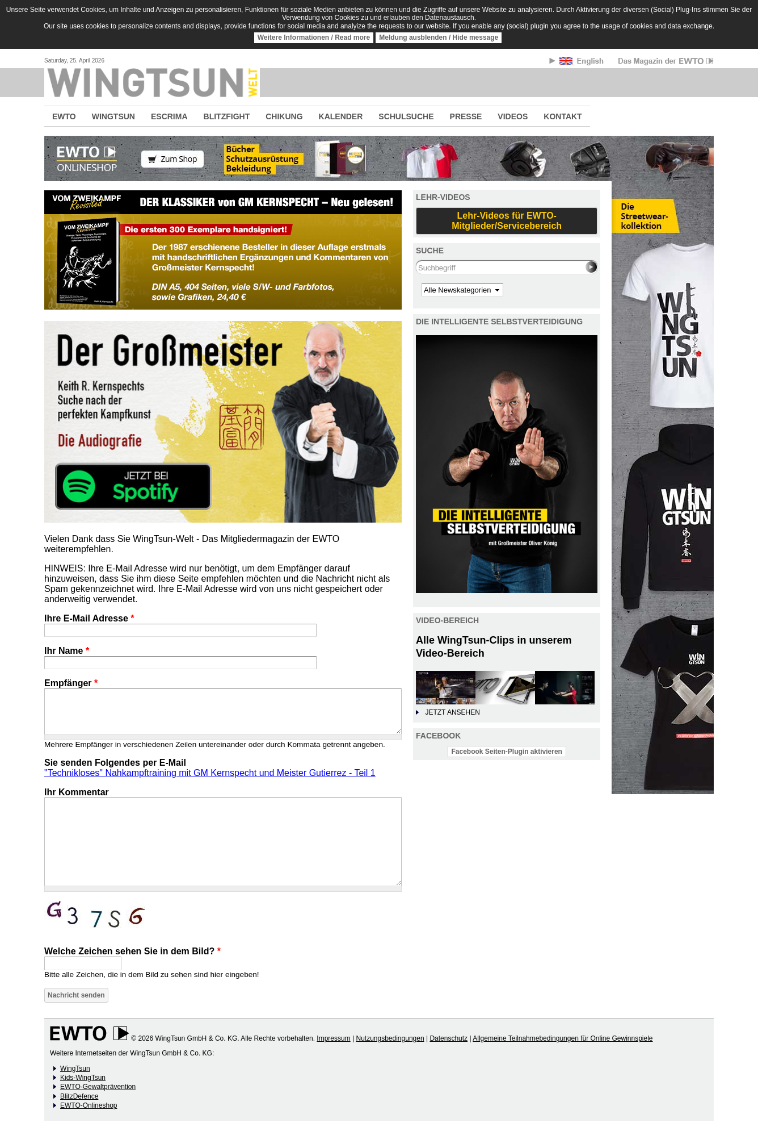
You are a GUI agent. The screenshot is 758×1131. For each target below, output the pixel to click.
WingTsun (75, 1068)
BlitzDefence (79, 1096)
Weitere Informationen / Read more (314, 37)
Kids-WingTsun (83, 1078)
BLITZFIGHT (227, 116)
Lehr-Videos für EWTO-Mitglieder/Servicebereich (507, 221)
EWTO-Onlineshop (88, 1105)
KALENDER (341, 116)
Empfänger (71, 683)
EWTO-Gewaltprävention (98, 1087)
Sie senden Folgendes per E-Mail (115, 762)
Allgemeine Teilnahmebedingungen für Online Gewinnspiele (562, 1038)
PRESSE (466, 116)
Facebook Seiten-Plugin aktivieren (507, 752)
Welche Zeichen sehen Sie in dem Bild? (132, 951)
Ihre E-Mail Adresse (89, 618)
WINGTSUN (113, 116)
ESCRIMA (169, 116)
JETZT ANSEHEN (452, 712)
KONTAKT (563, 116)
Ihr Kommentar (76, 792)
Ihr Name (66, 651)
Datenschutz (448, 1038)
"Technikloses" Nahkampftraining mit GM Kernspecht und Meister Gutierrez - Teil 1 (210, 773)
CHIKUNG (284, 116)
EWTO (64, 116)
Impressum (333, 1038)
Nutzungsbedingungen (390, 1038)
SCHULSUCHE (405, 116)
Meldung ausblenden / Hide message (438, 37)
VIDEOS (513, 116)
